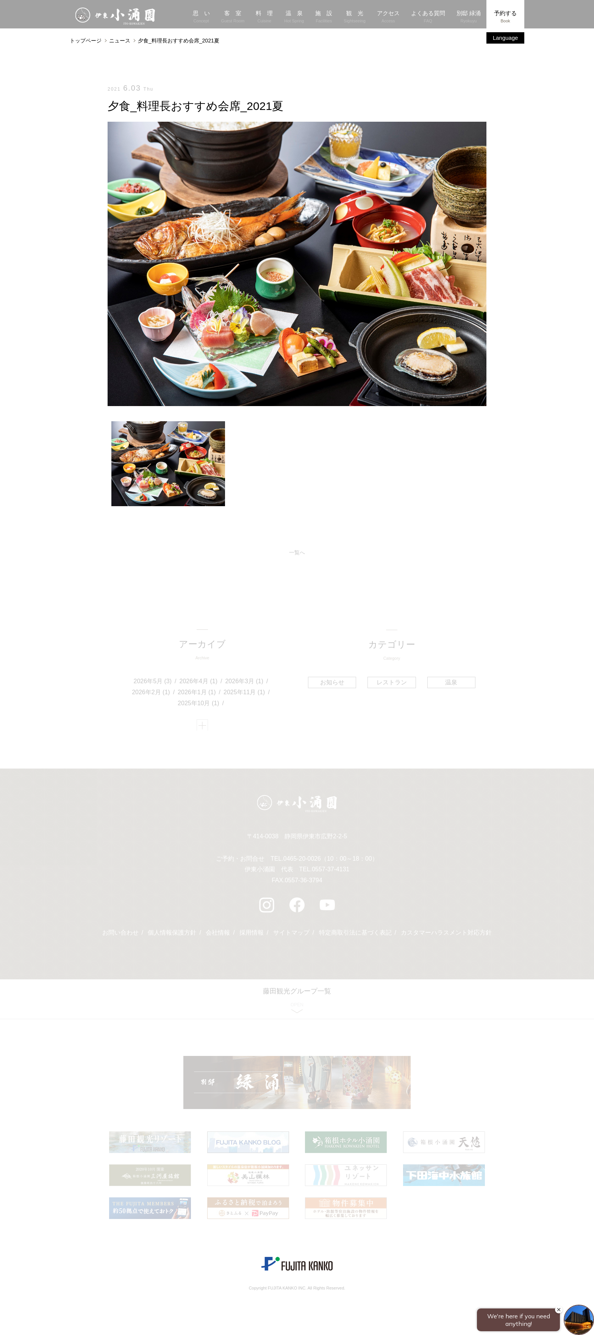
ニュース (119, 41)
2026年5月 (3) (153, 682)
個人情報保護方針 (172, 935)
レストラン (392, 682)
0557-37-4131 (331, 872)
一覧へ (297, 552)
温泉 (451, 682)
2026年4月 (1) (199, 682)
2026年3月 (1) (244, 682)
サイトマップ (291, 935)
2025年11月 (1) (244, 693)
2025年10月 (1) (198, 704)
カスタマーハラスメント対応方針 (446, 935)
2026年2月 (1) (151, 693)
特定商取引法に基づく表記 (355, 935)
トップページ (86, 41)
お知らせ (332, 682)
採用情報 (251, 935)
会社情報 (218, 935)
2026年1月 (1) (197, 693)
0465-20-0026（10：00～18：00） (330, 861)
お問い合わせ (120, 935)
